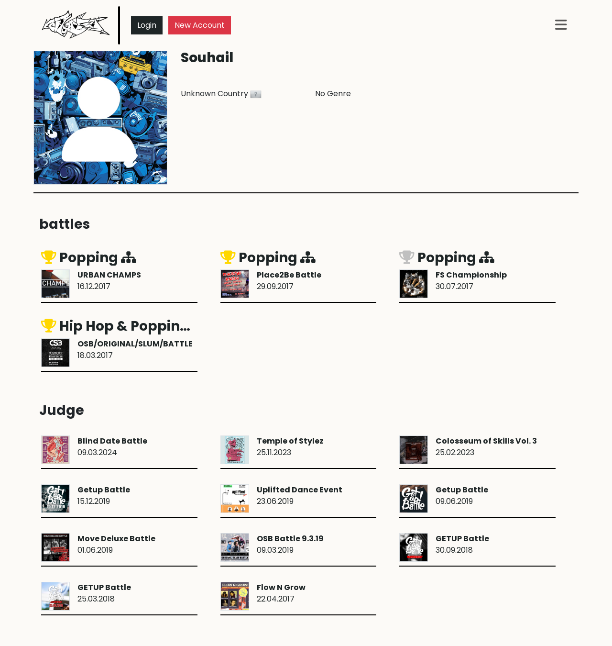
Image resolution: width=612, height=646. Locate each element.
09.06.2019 (462, 495)
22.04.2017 (281, 593)
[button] (561, 25)
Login (146, 25)
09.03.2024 (112, 446)
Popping (88, 257)
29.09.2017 (289, 280)
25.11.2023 (290, 446)
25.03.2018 (104, 593)
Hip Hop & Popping (124, 326)
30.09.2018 (462, 544)
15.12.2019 (103, 495)
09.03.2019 (290, 544)
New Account (200, 25)
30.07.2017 (471, 280)
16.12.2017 (109, 280)
